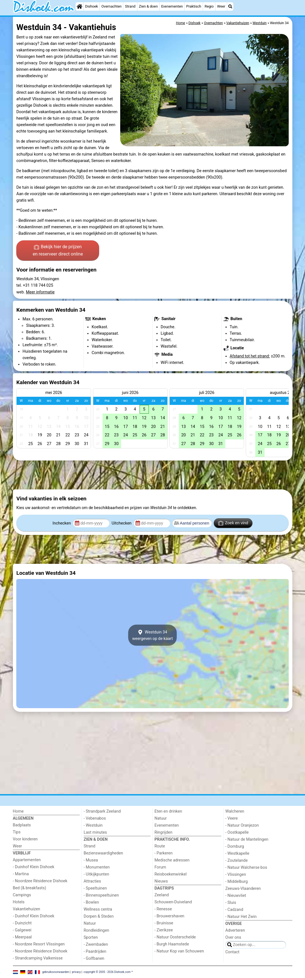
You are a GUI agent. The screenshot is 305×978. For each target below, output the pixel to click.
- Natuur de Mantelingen (246, 839)
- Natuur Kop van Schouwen (179, 951)
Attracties (92, 881)
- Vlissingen (235, 874)
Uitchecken (121, 523)
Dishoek (91, 6)
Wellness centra (98, 909)
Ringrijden (163, 832)
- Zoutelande (236, 860)
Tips (17, 832)
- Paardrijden (95, 951)
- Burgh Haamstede (171, 944)
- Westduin (93, 825)
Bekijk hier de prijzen (58, 250)
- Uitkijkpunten (96, 874)
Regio (209, 6)
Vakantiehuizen (26, 909)
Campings (22, 895)
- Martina (21, 874)
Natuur (90, 923)
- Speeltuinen (95, 888)
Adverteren (235, 930)
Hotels (19, 902)
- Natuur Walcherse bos (246, 867)
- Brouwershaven (169, 916)
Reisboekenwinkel (170, 874)
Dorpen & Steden (99, 916)
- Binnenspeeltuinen (101, 895)
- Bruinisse (163, 923)
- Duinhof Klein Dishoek (33, 867)
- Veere (231, 818)
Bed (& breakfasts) (29, 888)
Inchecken (62, 523)
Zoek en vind (233, 523)
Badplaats (22, 825)
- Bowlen (91, 902)
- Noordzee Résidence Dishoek (40, 881)
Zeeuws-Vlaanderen (243, 888)
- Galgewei (22, 930)
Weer (221, 6)
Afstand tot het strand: (250, 356)
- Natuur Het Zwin (241, 916)
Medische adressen (172, 860)
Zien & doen (148, 6)
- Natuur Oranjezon (242, 825)
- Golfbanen (94, 958)
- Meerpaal (22, 937)
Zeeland (161, 895)
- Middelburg (236, 881)
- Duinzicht (22, 923)
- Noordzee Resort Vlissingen (39, 944)
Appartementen (27, 860)
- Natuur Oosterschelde (175, 937)
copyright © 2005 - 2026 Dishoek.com (107, 971)
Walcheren (234, 811)
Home (18, 811)
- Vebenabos (95, 818)
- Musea (91, 860)
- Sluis (230, 902)
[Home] (79, 6)
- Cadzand (234, 909)
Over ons (233, 937)
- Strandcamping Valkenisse (38, 958)
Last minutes (95, 832)
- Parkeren (163, 853)
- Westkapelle (237, 853)
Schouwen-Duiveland (173, 902)
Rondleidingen (96, 930)
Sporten (91, 937)
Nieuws (161, 881)
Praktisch (193, 6)
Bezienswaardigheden (103, 853)
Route (159, 846)
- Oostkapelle (237, 832)
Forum (160, 867)
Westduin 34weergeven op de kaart (152, 635)
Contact (232, 952)
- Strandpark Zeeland (102, 811)
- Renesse (163, 909)
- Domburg (234, 846)
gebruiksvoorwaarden (55, 971)
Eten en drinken (168, 811)
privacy (76, 971)
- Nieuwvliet (235, 895)
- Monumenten (97, 867)
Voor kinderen (25, 839)
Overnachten (111, 6)
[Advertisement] (152, 475)
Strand (130, 6)
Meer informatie (40, 292)
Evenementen (172, 6)
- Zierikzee (163, 930)
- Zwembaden (96, 944)
